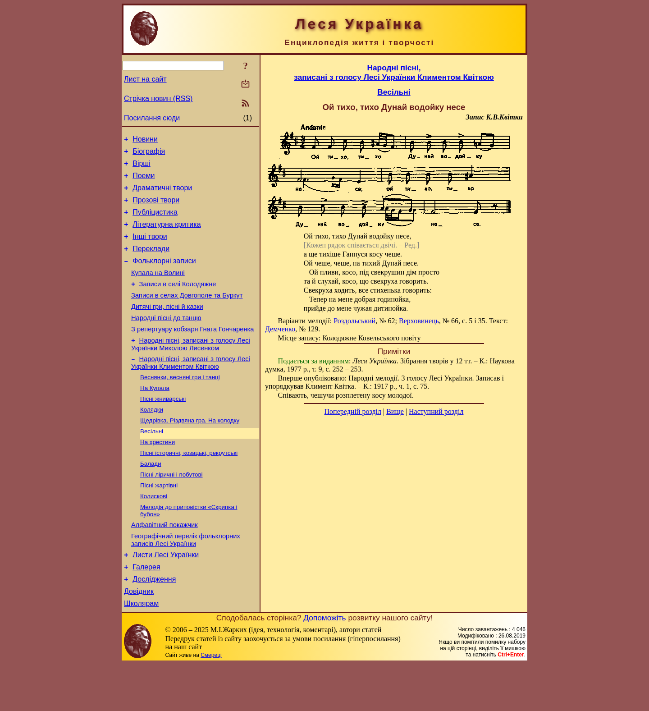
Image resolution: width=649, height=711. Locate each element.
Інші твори (150, 248)
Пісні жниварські (163, 427)
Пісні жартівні (159, 521)
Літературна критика (167, 235)
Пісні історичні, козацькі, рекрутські (189, 485)
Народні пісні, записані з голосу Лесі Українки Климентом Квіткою (190, 388)
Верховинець (419, 321)
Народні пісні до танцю (166, 339)
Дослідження (154, 623)
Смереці (211, 702)
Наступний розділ (436, 411)
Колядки (151, 439)
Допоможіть (324, 664)
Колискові (153, 532)
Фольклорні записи (164, 276)
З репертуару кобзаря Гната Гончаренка (192, 352)
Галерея (146, 610)
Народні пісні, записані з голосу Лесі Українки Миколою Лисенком (190, 368)
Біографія (149, 154)
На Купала (154, 415)
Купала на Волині (158, 289)
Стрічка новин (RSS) (158, 98)
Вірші (142, 167)
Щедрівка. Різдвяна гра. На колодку (189, 450)
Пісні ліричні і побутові (171, 509)
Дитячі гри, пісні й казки (167, 326)
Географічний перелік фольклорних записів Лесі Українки (185, 580)
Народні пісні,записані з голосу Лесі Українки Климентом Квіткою (394, 72)
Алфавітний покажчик (164, 563)
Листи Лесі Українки (166, 596)
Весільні (151, 462)
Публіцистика (155, 221)
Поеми (144, 181)
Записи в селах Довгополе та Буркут (186, 314)
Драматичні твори (162, 194)
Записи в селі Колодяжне (177, 301)
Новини (145, 140)
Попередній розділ (352, 411)
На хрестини (157, 474)
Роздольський (354, 321)
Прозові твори (156, 208)
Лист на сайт (145, 79)
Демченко (280, 329)
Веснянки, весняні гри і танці (180, 403)
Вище (395, 411)
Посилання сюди (152, 118)
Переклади (151, 262)
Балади (150, 497)
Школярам (141, 650)
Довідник (139, 637)
